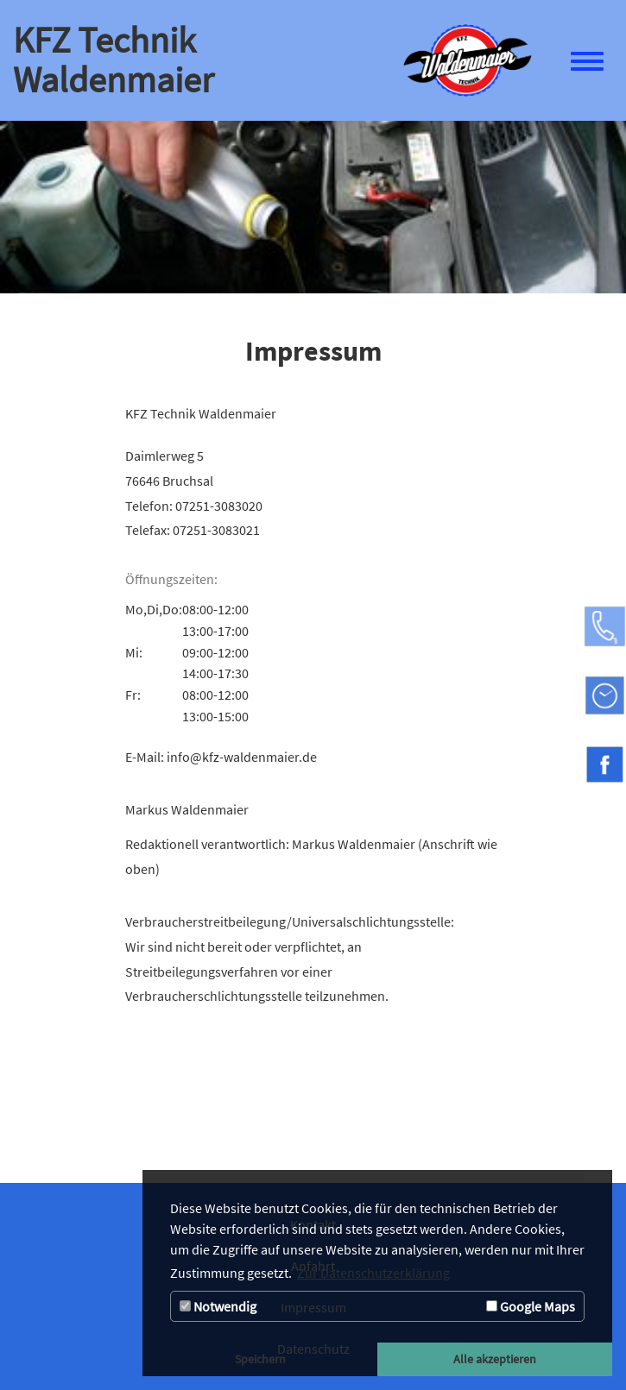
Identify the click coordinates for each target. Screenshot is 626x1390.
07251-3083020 (218, 505)
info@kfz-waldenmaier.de (242, 756)
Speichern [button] (260, 1359)
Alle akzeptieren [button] (494, 1359)
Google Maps (530, 1306)
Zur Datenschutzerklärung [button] (373, 1272)
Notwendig (218, 1306)
